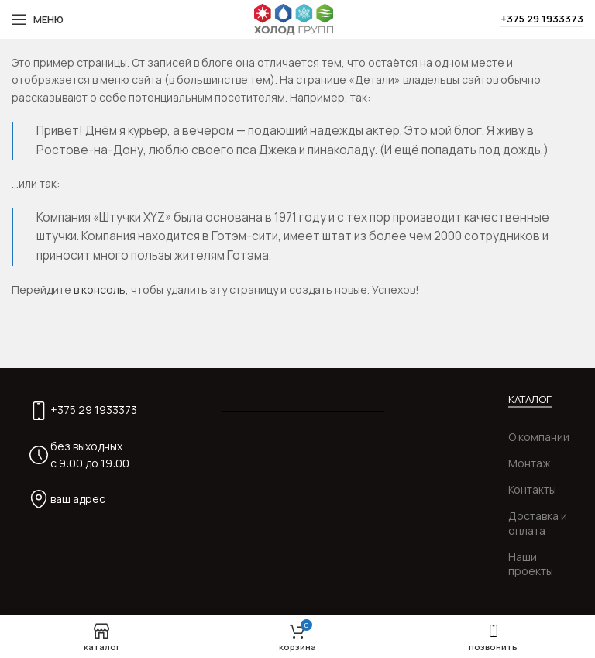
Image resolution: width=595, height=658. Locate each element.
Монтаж (529, 463)
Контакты (532, 489)
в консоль (100, 289)
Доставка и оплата (537, 522)
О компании (538, 436)
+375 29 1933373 (541, 19)
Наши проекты (530, 563)
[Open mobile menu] (37, 19)
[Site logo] (293, 18)
